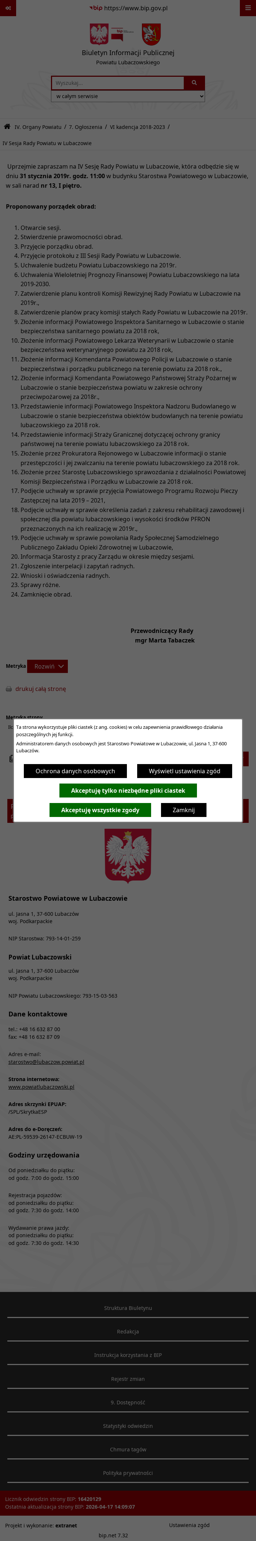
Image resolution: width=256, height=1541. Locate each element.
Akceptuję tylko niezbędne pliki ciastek (128, 790)
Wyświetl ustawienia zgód (184, 771)
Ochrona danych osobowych (75, 771)
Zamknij (184, 810)
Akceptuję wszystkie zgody (100, 810)
